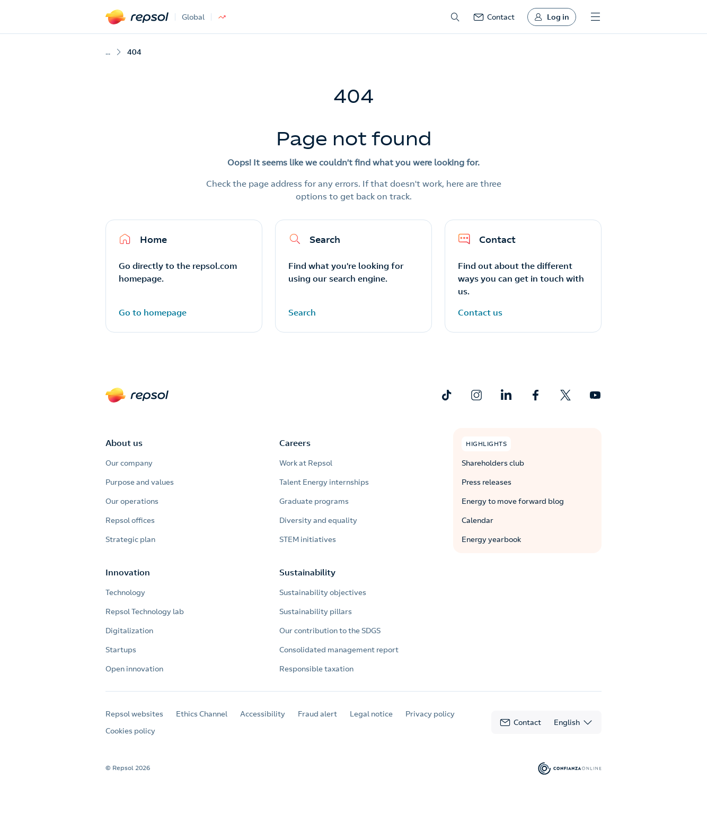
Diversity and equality (318, 520)
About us (124, 443)
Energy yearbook (491, 539)
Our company (129, 463)
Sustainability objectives (322, 592)
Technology (125, 592)
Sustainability (307, 572)
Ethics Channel (201, 714)
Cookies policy (130, 731)
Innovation (127, 572)
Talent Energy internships (324, 482)
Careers (295, 443)
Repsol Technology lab (144, 611)
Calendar (477, 520)
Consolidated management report (339, 649)
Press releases (486, 482)
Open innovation (134, 669)
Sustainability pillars (315, 611)
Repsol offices (130, 520)
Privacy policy (430, 714)
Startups (120, 649)
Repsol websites (134, 714)
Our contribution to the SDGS (330, 630)
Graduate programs (314, 501)
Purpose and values (139, 482)
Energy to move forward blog (513, 501)
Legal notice (371, 714)
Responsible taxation (316, 669)
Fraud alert (317, 714)
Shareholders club (493, 463)
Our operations (131, 501)
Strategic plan (130, 539)
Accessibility (262, 714)
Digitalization (129, 630)
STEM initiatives (307, 539)
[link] (494, 17)
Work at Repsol (305, 463)
